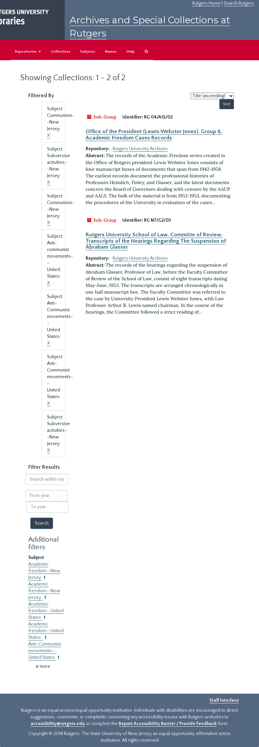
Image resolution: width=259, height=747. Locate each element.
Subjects (87, 52)
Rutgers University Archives (140, 148)
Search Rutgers (239, 3)
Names (111, 52)
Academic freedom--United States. (46, 631)
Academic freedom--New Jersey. (44, 591)
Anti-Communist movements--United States (44, 650)
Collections (60, 52)
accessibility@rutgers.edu (58, 723)
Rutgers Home (206, 3)
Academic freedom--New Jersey (44, 571)
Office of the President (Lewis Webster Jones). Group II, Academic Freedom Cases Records (154, 134)
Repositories (28, 52)
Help (131, 52)
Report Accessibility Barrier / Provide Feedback (168, 723)
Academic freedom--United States (46, 611)
